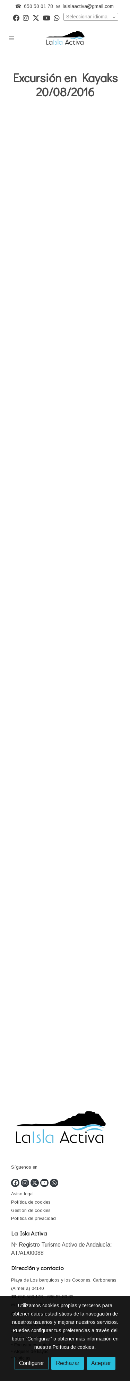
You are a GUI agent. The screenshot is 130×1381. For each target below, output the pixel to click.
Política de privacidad (33, 1218)
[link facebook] (16, 17)
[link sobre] (65, 1129)
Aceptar (101, 1363)
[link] (65, 38)
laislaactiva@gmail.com (88, 6)
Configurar (31, 1363)
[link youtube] (46, 17)
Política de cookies (31, 1202)
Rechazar (67, 1363)
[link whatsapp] (57, 17)
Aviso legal (22, 1193)
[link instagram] (26, 17)
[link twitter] (36, 17)
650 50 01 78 (38, 6)
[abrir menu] (12, 38)
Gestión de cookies (31, 1210)
